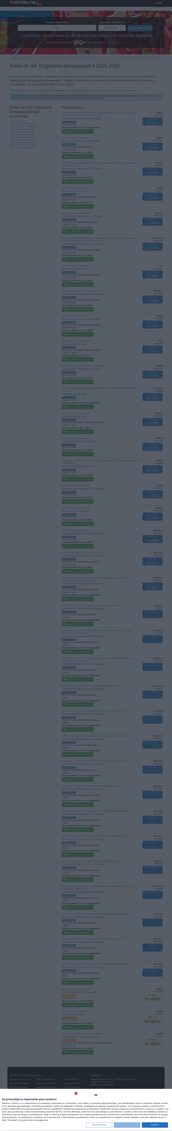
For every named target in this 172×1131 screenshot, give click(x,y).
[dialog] (86, 1110)
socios (22, 1103)
